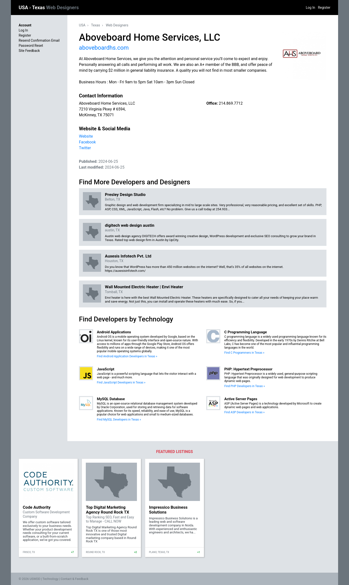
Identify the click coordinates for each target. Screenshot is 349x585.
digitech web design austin (129, 225)
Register (324, 7)
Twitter (85, 148)
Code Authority (36, 507)
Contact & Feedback (74, 579)
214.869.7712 (231, 103)
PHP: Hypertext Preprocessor (248, 369)
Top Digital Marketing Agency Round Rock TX (107, 510)
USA (24, 7)
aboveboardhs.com (104, 47)
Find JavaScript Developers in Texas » (121, 382)
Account (25, 25)
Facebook (87, 142)
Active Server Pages (240, 399)
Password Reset (31, 45)
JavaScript (105, 369)
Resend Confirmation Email (39, 40)
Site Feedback (29, 51)
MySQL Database (111, 399)
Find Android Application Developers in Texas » (127, 356)
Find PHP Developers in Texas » (244, 386)
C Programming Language (245, 332)
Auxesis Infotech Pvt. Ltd (128, 256)
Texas (55, 7)
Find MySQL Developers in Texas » (119, 419)
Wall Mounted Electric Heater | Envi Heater (144, 286)
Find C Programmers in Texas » (244, 352)
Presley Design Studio (125, 194)
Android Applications (114, 332)
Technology (50, 579)
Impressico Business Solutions (168, 510)
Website (86, 136)
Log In (310, 7)
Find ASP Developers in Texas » (244, 412)
